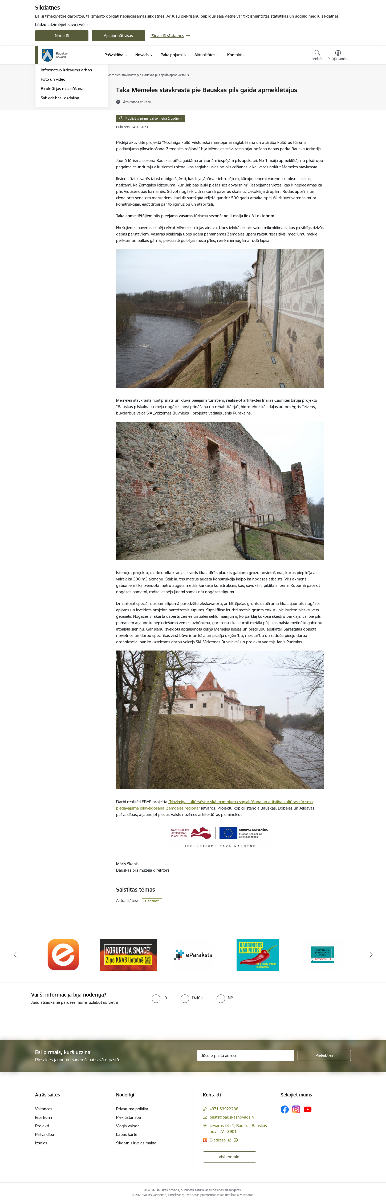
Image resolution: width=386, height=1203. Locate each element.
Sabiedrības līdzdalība (60, 155)
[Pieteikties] (324, 1055)
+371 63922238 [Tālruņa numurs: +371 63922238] (224, 1108)
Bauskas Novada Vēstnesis (64, 118)
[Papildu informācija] (236, 1140)
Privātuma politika (132, 1108)
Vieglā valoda (128, 1125)
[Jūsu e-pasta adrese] (245, 1055)
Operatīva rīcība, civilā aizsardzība (70, 90)
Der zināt (152, 901)
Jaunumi (48, 108)
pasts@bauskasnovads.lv (232, 1117)
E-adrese (218, 1140)
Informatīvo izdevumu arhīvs (66, 127)
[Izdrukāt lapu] (337, 87)
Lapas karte (126, 1134)
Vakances (43, 1108)
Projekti (42, 1125)
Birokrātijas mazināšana (62, 145)
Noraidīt (62, 35)
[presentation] (44, 1020)
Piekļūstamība (128, 1117)
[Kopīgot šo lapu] (337, 101)
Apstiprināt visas (118, 35)
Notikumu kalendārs (59, 99)
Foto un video (53, 136)
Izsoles (41, 1142)
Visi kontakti (229, 1156)
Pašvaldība (44, 1134)
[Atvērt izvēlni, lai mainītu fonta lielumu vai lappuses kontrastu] (338, 56)
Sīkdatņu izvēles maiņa (136, 1142)
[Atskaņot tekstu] (137, 102)
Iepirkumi (43, 1117)
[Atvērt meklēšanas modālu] (317, 56)
